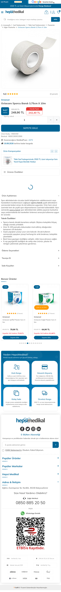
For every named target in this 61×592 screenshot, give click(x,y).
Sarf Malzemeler (19, 25)
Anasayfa (6, 25)
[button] (20, 343)
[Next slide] (56, 151)
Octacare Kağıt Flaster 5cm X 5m (45, 321)
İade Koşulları (30, 265)
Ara (55, 19)
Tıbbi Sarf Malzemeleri (36, 25)
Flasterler (51, 25)
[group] (30, 59)
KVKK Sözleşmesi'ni (13, 450)
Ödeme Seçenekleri (30, 250)
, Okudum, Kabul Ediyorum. (23, 450)
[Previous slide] (52, 151)
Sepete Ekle (30, 128)
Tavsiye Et (30, 258)
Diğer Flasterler (9, 27)
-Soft (16, 587)
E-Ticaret (22, 587)
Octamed (5, 100)
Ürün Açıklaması (30, 195)
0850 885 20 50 (30, 502)
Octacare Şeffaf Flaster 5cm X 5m (13, 321)
